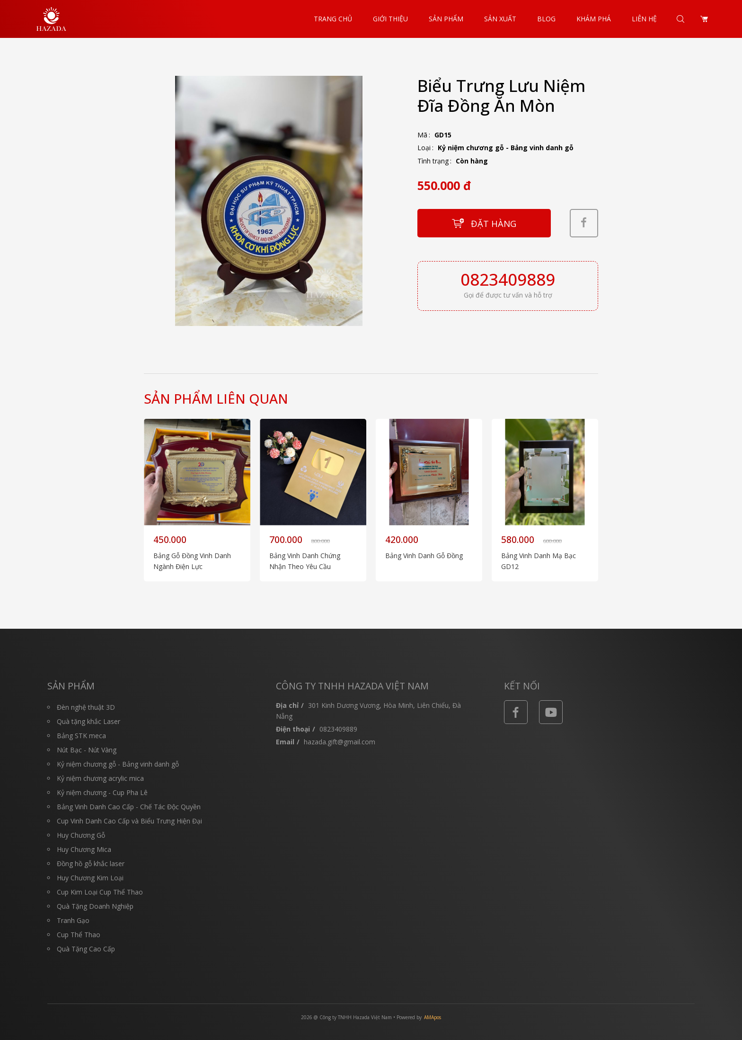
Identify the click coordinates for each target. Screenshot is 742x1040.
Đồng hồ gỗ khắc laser (90, 863)
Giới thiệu (390, 18)
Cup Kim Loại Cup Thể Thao (100, 891)
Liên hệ (644, 18)
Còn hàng (472, 160)
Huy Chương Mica (84, 849)
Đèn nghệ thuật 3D (86, 707)
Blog (546, 18)
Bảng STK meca (81, 735)
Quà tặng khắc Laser (88, 721)
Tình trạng (433, 160)
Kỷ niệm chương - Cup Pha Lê (102, 792)
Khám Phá (593, 18)
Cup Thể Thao (78, 934)
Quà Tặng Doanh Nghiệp (95, 906)
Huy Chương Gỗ (81, 835)
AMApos (432, 1017)
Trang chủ (333, 18)
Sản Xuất (500, 18)
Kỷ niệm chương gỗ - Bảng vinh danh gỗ (506, 147)
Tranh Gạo (73, 920)
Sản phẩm (446, 18)
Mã (422, 134)
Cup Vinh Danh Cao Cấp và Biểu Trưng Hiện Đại (129, 820)
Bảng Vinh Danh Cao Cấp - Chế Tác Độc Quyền (129, 806)
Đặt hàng (493, 223)
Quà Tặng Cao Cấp (86, 948)
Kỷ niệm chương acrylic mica (100, 778)
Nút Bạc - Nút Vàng (86, 749)
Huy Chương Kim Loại (90, 877)
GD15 (442, 134)
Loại (424, 147)
